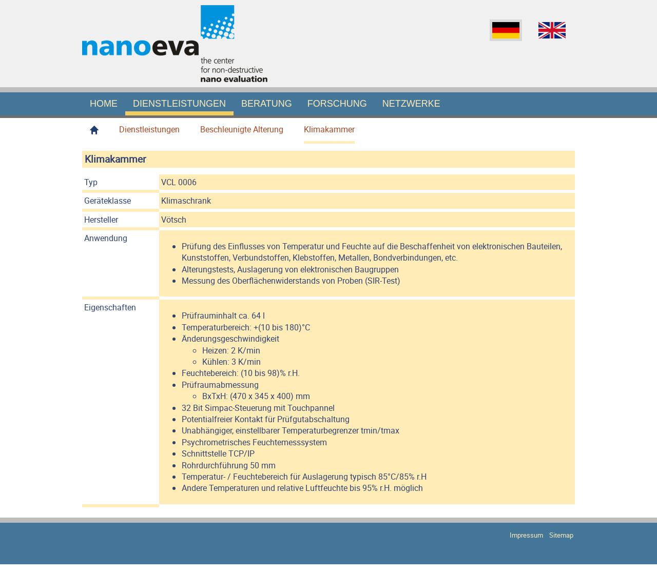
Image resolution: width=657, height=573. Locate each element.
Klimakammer (329, 129)
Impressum (525, 535)
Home (104, 103)
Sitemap (560, 535)
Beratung (266, 103)
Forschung (337, 103)
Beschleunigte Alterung (241, 129)
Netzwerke (411, 103)
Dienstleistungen (179, 103)
